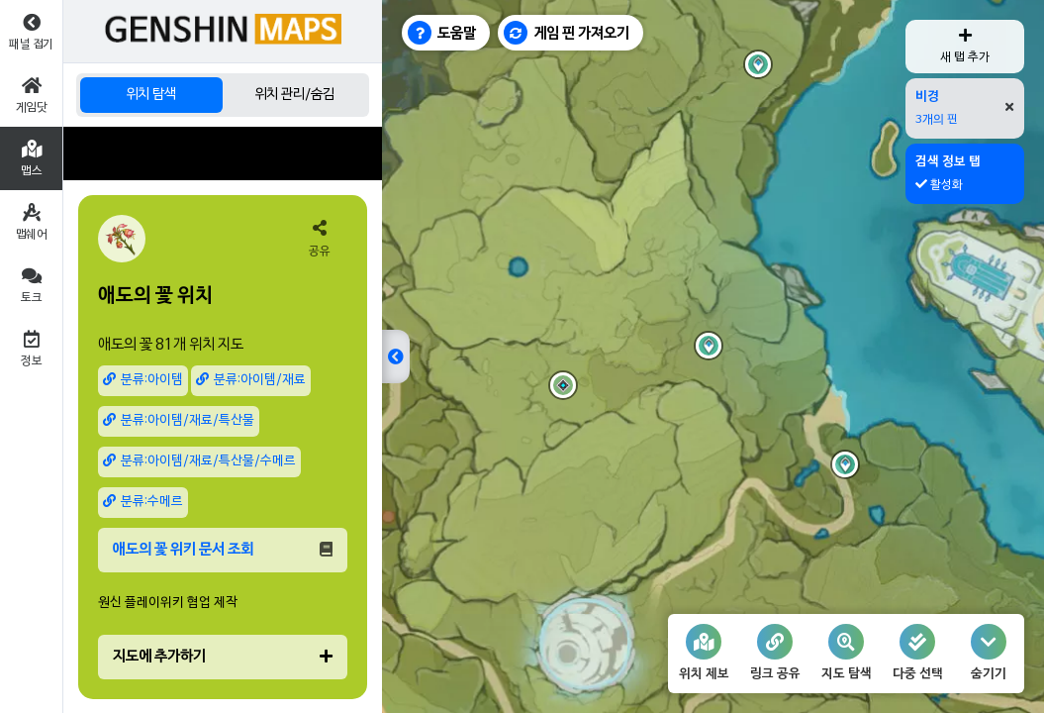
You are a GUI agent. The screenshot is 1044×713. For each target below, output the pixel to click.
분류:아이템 (143, 379)
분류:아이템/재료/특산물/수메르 (199, 461)
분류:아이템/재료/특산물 (178, 420)
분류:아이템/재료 (251, 379)
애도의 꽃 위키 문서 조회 (222, 550)
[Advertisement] (222, 153)
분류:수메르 (143, 501)
